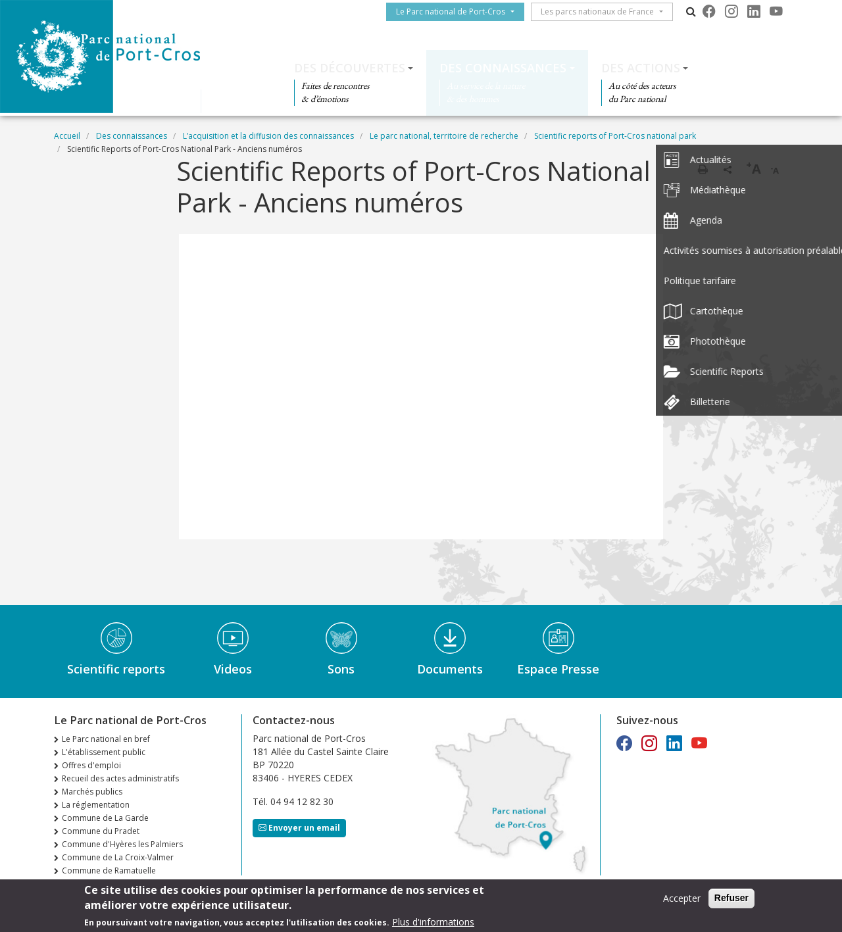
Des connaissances (502, 68)
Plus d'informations (433, 922)
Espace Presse (558, 669)
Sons (341, 669)
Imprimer (702, 169)
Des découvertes (349, 68)
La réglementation (96, 804)
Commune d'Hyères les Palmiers (122, 844)
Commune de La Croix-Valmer (118, 857)
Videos (233, 669)
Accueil (67, 135)
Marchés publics (92, 791)
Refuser (731, 898)
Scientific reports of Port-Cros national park (615, 135)
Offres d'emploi (91, 765)
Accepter (682, 898)
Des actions (640, 68)
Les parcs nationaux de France (602, 11)
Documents (450, 669)
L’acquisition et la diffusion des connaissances (268, 135)
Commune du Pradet (100, 831)
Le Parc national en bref (106, 739)
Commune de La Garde (105, 817)
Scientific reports (116, 669)
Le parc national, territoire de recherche (444, 135)
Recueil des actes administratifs (120, 778)
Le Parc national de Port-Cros (455, 11)
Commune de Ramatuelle (109, 870)
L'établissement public (103, 752)
